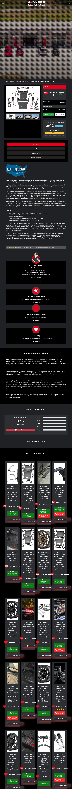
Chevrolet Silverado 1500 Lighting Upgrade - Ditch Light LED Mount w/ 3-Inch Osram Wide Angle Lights (43, 763)
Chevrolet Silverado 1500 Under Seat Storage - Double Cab (28, 759)
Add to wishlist (60, 114)
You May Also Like (36, 153)
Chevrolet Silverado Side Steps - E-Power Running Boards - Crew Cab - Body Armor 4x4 (44, 492)
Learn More (59, 126)
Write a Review (20, 430)
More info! (62, 102)
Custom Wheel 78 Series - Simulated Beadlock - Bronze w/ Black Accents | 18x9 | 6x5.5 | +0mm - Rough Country (44, 561)
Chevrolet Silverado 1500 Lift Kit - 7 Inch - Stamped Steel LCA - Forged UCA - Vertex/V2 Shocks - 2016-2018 (28, 494)
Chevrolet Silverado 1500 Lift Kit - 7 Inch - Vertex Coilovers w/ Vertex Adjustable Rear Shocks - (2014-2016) (59, 561)
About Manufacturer (36, 157)
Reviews (36, 148)
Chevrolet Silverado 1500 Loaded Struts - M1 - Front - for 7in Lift (59, 759)
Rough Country (61, 109)
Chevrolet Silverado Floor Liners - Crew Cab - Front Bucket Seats (12, 557)
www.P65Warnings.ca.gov (48, 247)
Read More (36, 320)
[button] (38, 99)
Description (36, 144)
